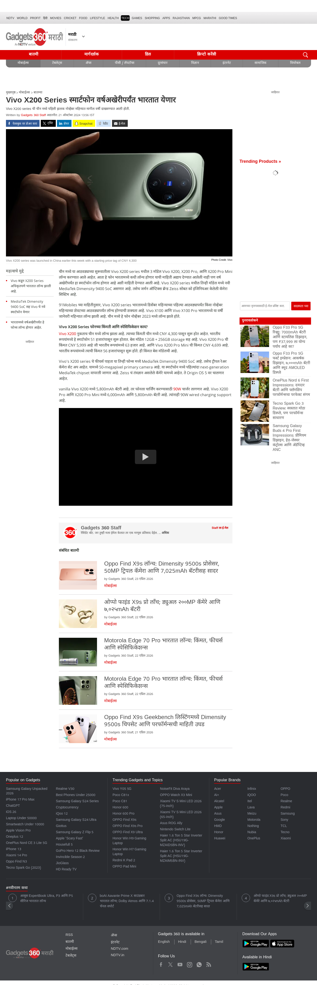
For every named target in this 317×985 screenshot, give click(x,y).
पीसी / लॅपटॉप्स (124, 63)
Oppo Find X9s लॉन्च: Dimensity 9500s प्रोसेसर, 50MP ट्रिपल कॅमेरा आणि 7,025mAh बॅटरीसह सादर (203, 901)
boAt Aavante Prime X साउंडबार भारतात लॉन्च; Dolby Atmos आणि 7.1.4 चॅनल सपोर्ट (127, 901)
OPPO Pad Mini (124, 867)
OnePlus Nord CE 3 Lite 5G (26, 843)
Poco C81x (120, 795)
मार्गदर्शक (91, 54)
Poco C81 (119, 801)
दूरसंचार (163, 63)
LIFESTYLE (97, 18)
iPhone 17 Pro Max (20, 800)
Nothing (253, 826)
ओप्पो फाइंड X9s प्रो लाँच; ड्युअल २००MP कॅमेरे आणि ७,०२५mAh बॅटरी (280, 899)
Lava (251, 808)
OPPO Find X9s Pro (127, 826)
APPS (166, 18)
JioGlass (62, 863)
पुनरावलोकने (250, 321)
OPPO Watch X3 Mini (176, 795)
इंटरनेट (227, 63)
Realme (286, 801)
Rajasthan (181, 18)
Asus (217, 814)
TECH (125, 18)
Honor (218, 832)
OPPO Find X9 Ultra (127, 832)
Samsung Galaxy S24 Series (77, 801)
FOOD (83, 18)
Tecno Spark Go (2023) (23, 868)
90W (177, 389)
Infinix (251, 789)
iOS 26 (11, 812)
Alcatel (219, 801)
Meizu (251, 814)
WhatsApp (199, 964)
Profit (35, 18)
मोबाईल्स (23, 63)
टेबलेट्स (57, 63)
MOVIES (55, 18)
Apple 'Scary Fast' (69, 839)
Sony (284, 820)
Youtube (180, 964)
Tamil (219, 942)
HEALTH (113, 18)
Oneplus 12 (14, 837)
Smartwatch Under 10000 (25, 824)
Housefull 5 (64, 845)
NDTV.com (119, 949)
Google (219, 820)
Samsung (288, 814)
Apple (218, 808)
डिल (148, 54)
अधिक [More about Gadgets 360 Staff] (165, 533)
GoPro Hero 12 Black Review (78, 851)
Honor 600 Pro (123, 814)
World (22, 18)
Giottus (61, 826)
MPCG (196, 18)
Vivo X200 (68, 333)
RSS (69, 935)
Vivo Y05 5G (121, 789)
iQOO (251, 795)
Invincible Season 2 (70, 857)
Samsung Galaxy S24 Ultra (76, 820)
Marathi (210, 18)
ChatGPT (13, 806)
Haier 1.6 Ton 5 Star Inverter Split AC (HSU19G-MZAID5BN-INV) (181, 841)
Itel (249, 801)
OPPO (285, 789)
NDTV (10, 18)
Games (137, 18)
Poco (284, 795)
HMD (218, 826)
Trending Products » (260, 162)
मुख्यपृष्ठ (10, 93)
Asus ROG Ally (171, 823)
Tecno (285, 832)
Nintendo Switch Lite (175, 829)
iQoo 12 (62, 814)
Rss (208, 964)
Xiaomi (286, 839)
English (164, 942)
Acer (217, 789)
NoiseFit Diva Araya (174, 789)
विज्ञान (195, 63)
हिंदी (45, 18)
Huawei (219, 839)
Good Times (228, 18)
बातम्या (38, 93)
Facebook (161, 964)
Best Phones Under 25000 (76, 795)
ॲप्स (88, 63)
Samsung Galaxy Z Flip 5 (75, 832)
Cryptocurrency (67, 808)
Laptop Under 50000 (21, 818)
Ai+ (216, 795)
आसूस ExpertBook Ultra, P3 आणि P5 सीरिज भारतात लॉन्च (46, 899)
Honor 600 (120, 808)
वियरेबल (295, 63)
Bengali (200, 942)
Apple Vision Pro (18, 831)
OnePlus (253, 839)
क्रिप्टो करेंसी (206, 54)
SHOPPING (152, 18)
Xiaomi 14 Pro (16, 855)
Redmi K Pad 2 (123, 860)
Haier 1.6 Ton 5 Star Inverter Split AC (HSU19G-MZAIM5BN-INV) (181, 856)
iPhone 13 (13, 849)
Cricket (70, 18)
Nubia (251, 832)
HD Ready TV (66, 870)
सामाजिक (260, 63)
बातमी (33, 54)
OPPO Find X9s (124, 820)
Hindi (182, 942)
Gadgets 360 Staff (33, 115)
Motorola (253, 820)
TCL (284, 826)
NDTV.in (117, 955)
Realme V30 (65, 789)
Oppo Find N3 (16, 862)
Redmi (285, 808)
